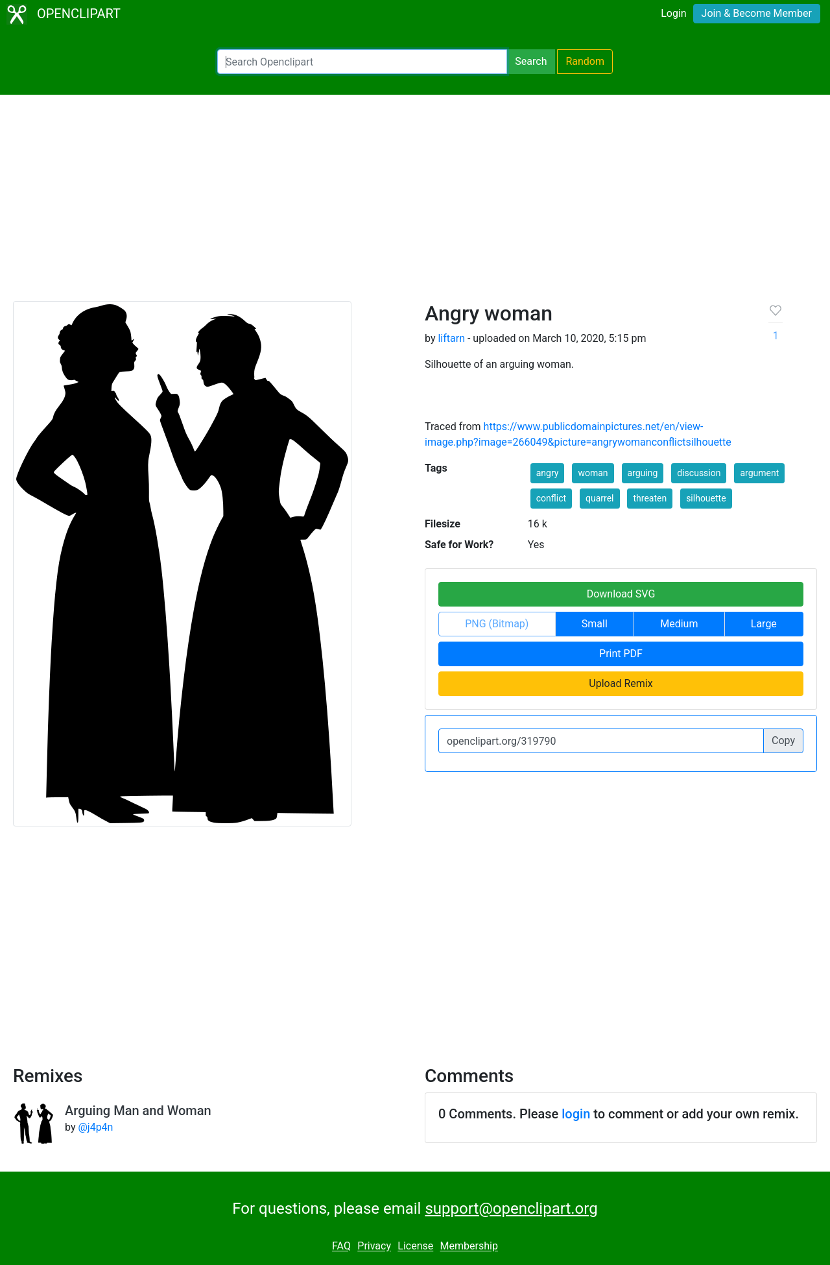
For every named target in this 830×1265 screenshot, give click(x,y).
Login (673, 13)
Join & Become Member (757, 13)
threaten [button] (650, 498)
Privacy (374, 1246)
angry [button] (547, 473)
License (415, 1246)
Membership (469, 1246)
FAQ (341, 1246)
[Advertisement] (415, 204)
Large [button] (764, 624)
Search (531, 61)
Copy (783, 740)
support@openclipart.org (511, 1208)
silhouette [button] (706, 498)
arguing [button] (643, 473)
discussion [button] (698, 473)
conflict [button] (551, 498)
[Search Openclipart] (362, 61)
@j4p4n (95, 1127)
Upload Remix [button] (620, 683)
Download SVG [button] (621, 594)
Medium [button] (679, 624)
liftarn (451, 338)
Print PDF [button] (621, 653)
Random (584, 61)
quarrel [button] (599, 498)
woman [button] (593, 473)
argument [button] (759, 473)
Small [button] (595, 624)
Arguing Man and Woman (138, 1110)
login (576, 1114)
